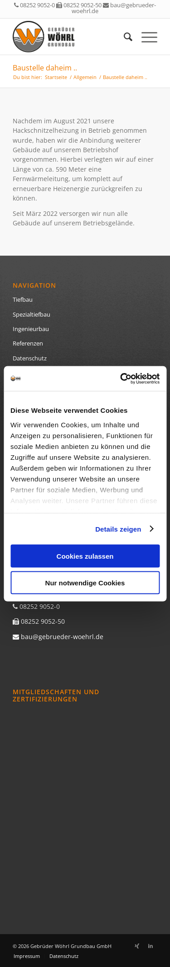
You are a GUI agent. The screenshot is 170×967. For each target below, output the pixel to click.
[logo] (70, 37)
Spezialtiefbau (31, 314)
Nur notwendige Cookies (85, 582)
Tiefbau (23, 299)
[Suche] (123, 37)
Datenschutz (30, 358)
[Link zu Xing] (137, 946)
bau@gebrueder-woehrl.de (114, 8)
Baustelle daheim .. (45, 68)
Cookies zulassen (85, 556)
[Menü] (144, 37)
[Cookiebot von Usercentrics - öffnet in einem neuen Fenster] (121, 378)
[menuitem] (123, 37)
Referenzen (28, 343)
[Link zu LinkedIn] (150, 946)
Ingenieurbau (31, 329)
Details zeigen (118, 529)
